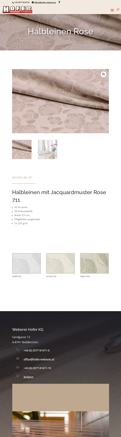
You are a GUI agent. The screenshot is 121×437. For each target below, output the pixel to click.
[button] (103, 74)
